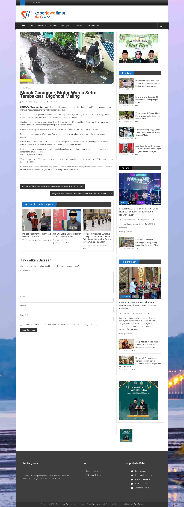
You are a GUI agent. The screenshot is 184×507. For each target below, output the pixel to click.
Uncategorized (26, 80)
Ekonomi (42, 25)
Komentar (25, 271)
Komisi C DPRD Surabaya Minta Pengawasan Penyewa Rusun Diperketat (53, 186)
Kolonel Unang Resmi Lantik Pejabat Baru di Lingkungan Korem (146, 99)
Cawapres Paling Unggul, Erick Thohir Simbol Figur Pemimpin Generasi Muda (147, 132)
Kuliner (132, 202)
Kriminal (53, 25)
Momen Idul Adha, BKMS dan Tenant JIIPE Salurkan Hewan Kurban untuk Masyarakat (147, 83)
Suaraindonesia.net (143, 479)
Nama (23, 296)
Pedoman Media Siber (95, 475)
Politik (31, 25)
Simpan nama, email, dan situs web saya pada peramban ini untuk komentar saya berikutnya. (60, 325)
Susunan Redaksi (93, 471)
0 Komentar (52, 102)
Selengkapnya (125, 232)
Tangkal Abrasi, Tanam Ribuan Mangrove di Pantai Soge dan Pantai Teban (148, 116)
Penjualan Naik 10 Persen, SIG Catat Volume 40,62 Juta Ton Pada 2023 (81, 193)
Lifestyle (65, 25)
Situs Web (24, 315)
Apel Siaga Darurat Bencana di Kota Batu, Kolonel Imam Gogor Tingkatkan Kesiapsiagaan (148, 148)
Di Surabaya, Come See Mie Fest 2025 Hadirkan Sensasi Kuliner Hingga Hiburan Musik (138, 211)
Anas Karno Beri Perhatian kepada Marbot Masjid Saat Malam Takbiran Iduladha (137, 305)
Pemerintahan (92, 25)
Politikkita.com (141, 484)
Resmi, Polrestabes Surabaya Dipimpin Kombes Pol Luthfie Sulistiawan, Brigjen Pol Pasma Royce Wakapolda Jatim (97, 238)
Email (23, 306)
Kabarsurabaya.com (143, 475)
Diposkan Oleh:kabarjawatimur (32, 102)
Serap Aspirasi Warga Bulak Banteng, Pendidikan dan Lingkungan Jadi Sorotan (146, 344)
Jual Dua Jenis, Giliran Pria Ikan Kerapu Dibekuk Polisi (67, 235)
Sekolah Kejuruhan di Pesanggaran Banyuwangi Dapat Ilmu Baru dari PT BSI (146, 242)
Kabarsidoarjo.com (143, 471)
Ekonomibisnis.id (142, 488)
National (78, 25)
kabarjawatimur (41, 240)
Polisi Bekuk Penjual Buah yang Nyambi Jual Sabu (36, 235)
